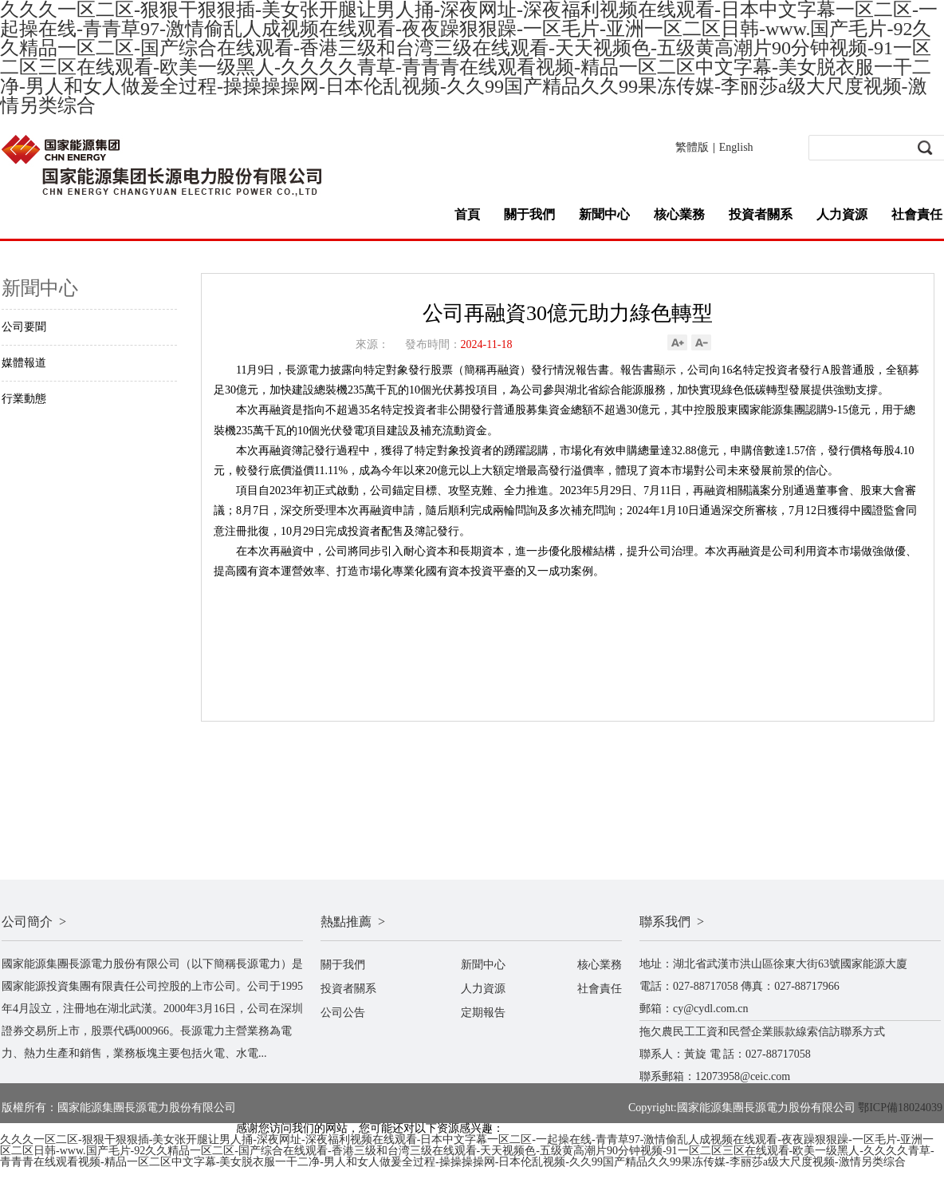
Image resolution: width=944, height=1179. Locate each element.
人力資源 (841, 214)
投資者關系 (761, 214)
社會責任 (916, 214)
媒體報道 (24, 363)
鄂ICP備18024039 (900, 1108)
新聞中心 (604, 214)
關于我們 (529, 214)
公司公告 (343, 1013)
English (736, 147)
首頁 (467, 214)
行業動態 (24, 399)
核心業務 (679, 214)
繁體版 (692, 147)
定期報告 (483, 1013)
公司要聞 (24, 327)
